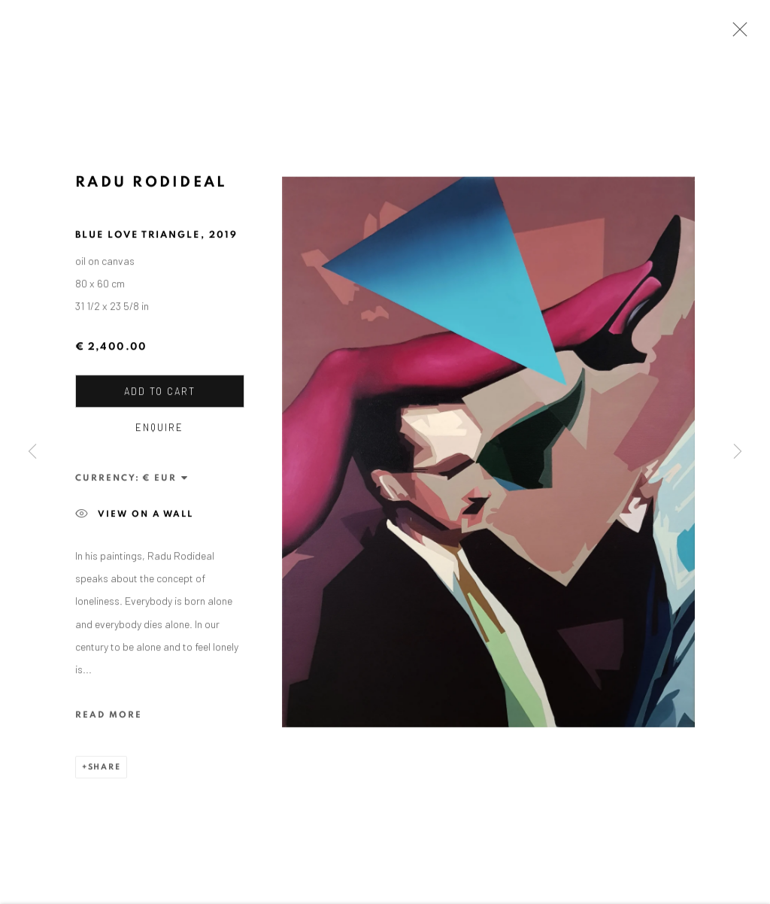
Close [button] (736, 34)
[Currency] (165, 479)
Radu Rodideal (151, 184)
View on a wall (134, 516)
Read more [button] (108, 717)
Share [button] (104, 770)
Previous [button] (32, 451)
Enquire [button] (159, 429)
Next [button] (737, 451)
